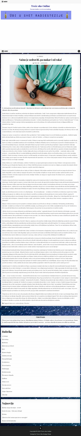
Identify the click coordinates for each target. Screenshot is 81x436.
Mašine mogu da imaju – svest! (11, 407)
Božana (4, 414)
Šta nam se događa (7, 375)
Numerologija (6, 352)
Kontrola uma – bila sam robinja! (12, 411)
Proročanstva (6, 365)
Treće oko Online (40, 6)
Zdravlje (41, 56)
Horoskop (5, 339)
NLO (3, 349)
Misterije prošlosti (8, 346)
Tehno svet (5, 382)
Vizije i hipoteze (7, 391)
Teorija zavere (6, 385)
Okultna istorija (7, 355)
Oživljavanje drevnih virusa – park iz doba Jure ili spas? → (62, 310)
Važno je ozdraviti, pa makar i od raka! (40, 59)
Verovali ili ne (6, 388)
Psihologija (5, 368)
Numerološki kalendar (9, 421)
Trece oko (36, 63)
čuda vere (12, 303)
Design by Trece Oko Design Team (40, 434)
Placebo (26, 303)
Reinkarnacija (6, 372)
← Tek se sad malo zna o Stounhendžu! (12, 310)
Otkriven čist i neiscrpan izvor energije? (14, 417)
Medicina (5, 342)
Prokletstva (5, 362)
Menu (5, 1)
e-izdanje (5, 336)
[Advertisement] (40, 34)
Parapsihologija (7, 359)
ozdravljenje (20, 303)
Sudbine (4, 378)
